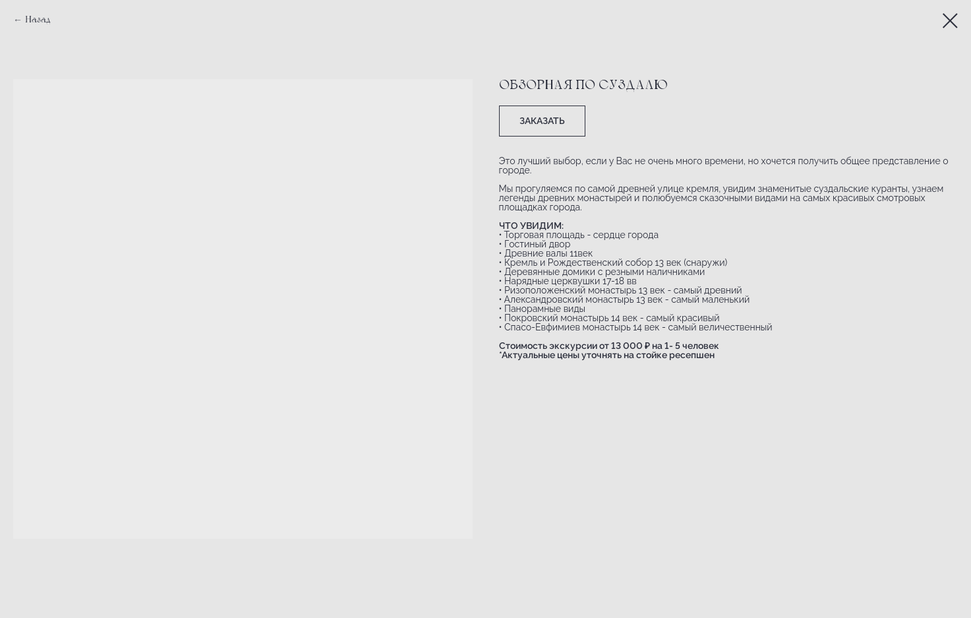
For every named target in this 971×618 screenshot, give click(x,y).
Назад (38, 20)
